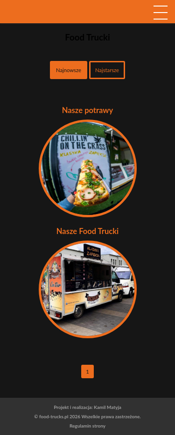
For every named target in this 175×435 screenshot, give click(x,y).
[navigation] (160, 12)
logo (87, 27)
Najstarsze (107, 70)
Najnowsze (68, 70)
